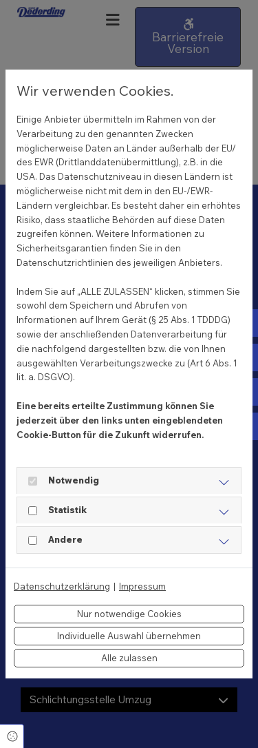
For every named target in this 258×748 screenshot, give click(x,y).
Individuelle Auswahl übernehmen (129, 635)
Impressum (142, 586)
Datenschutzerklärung (62, 586)
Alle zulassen (129, 657)
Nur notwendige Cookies (129, 613)
